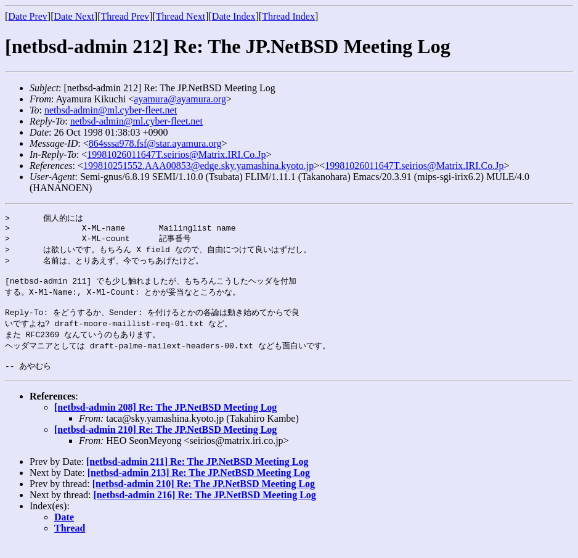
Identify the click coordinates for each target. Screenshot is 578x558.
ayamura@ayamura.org (180, 99)
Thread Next (180, 16)
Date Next (74, 16)
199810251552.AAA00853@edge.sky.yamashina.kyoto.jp (198, 165)
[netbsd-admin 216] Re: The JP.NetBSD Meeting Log (205, 509)
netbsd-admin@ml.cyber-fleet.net (110, 110)
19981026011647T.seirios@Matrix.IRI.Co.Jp (176, 154)
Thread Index (288, 16)
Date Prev (27, 16)
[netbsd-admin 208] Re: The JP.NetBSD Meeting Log (165, 421)
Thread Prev (124, 16)
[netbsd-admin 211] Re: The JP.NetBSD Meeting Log (197, 475)
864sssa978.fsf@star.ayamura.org (155, 143)
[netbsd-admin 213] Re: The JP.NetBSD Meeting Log (199, 487)
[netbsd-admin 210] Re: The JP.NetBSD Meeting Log (165, 443)
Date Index (234, 16)
